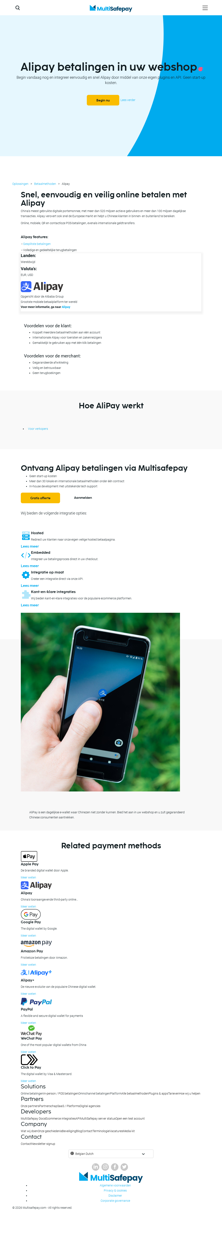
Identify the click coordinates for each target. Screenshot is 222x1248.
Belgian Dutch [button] (84, 1153)
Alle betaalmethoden (135, 1093)
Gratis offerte (40, 498)
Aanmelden (83, 497)
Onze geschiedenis (50, 1131)
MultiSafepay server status (97, 1118)
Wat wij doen (29, 1131)
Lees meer (30, 546)
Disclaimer (115, 1195)
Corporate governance (115, 1200)
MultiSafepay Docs (33, 1118)
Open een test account (130, 1118)
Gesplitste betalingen (37, 244)
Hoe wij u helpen (189, 1093)
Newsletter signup (43, 1143)
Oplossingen (20, 184)
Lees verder (128, 100)
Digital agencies (90, 1106)
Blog (79, 1131)
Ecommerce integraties (60, 1118)
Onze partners (30, 1106)
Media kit (129, 1131)
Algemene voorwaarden (115, 1185)
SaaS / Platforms (68, 1106)
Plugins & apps (158, 1093)
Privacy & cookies (115, 1190)
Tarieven (173, 1093)
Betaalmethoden (45, 184)
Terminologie (101, 1131)
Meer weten (28, 877)
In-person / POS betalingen (60, 1093)
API (78, 1118)
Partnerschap (48, 1106)
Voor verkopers (38, 428)
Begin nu (103, 100)
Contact (87, 1131)
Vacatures (116, 1131)
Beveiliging (69, 1131)
